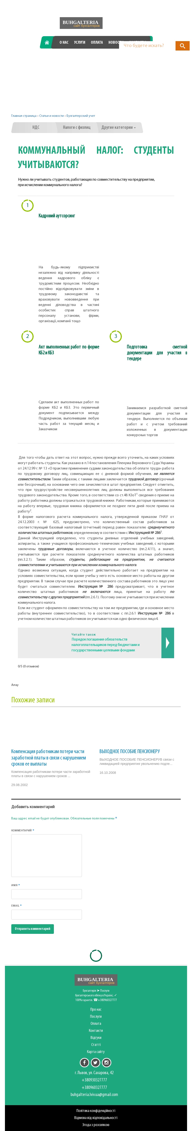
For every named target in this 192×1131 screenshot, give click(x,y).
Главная (49, 42)
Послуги (96, 1016)
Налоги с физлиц (77, 127)
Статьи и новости (51, 116)
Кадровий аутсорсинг (57, 216)
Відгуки (96, 1038)
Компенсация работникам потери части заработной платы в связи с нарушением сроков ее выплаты (48, 758)
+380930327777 (62, 59)
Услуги (79, 42)
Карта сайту (96, 1052)
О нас (64, 42)
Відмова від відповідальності (95, 1118)
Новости (116, 42)
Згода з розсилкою (95, 1125)
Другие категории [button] (118, 127)
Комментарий (22, 830)
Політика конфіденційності (95, 1111)
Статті (96, 1045)
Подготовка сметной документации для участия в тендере (157, 353)
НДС (35, 127)
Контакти (96, 1031)
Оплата (97, 42)
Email (16, 905)
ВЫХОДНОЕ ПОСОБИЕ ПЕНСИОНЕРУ (130, 752)
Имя (15, 885)
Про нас (95, 1009)
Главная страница (23, 116)
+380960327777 (123, 59)
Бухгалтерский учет (81, 116)
